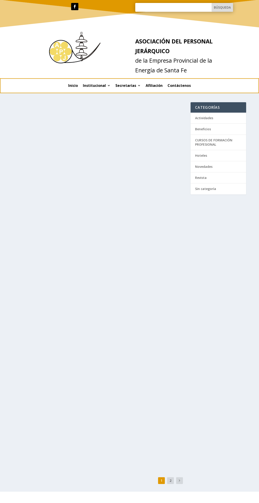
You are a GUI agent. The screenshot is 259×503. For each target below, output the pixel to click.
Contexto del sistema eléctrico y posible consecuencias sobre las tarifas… (53, 161)
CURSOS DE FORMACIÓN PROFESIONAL (213, 142)
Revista (128, 329)
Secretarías (125, 86)
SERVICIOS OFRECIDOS (126, 368)
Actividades (42, 172)
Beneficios (41, 223)
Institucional (94, 86)
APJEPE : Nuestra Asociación (135, 226)
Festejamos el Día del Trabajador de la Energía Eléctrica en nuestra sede (54, 418)
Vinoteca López (33, 284)
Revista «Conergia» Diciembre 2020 (141, 322)
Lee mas (26, 195)
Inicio (73, 86)
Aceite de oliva (32, 216)
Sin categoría (148, 233)
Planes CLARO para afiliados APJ (50, 351)
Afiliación (154, 86)
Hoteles (114, 109)
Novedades (131, 233)
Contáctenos (179, 86)
